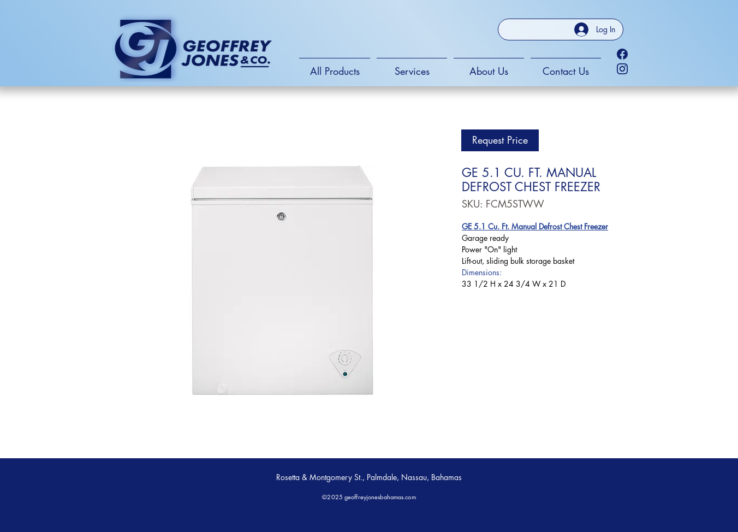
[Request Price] (500, 140)
